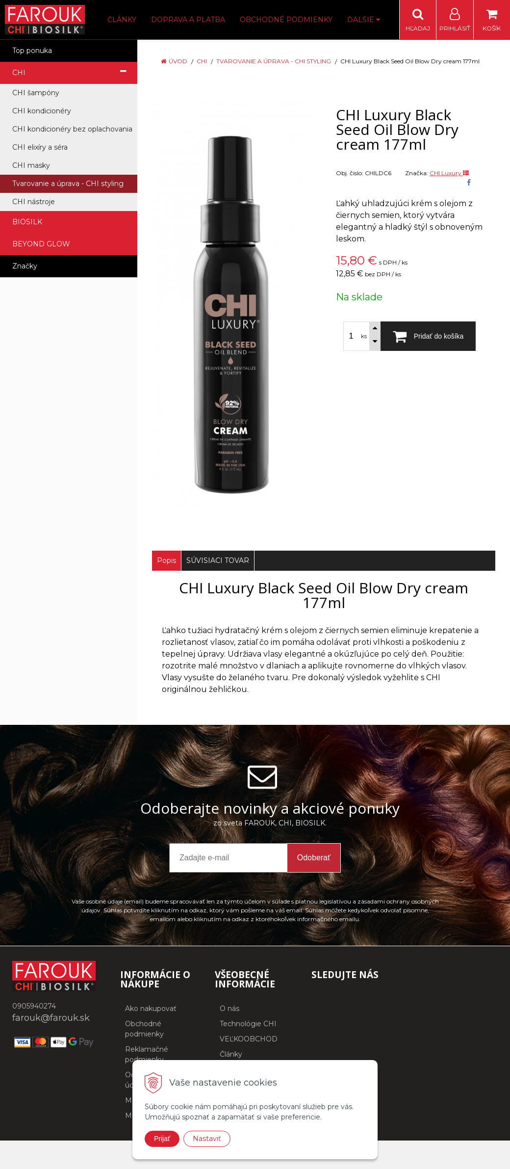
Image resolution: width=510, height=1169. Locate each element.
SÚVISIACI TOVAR (217, 560)
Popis (166, 560)
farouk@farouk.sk (51, 1017)
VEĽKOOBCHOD (249, 1039)
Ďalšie (363, 19)
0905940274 (34, 1006)
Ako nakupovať (151, 1008)
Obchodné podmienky (286, 19)
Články (121, 19)
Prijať (162, 1138)
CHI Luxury (449, 173)
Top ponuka (32, 50)
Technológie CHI (248, 1023)
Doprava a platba (188, 19)
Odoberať (314, 857)
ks (364, 336)
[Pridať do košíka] (428, 336)
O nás (229, 1008)
